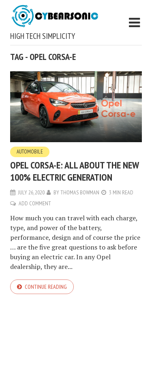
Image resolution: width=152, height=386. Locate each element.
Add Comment (35, 203)
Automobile (30, 151)
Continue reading (46, 286)
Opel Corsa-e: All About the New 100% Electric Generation (74, 171)
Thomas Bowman (79, 192)
